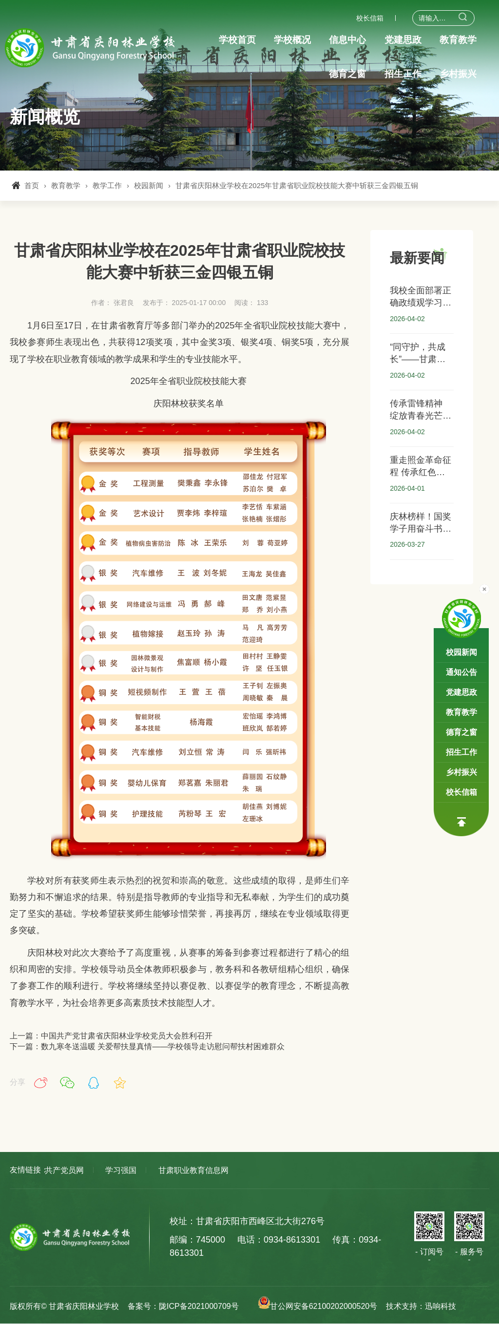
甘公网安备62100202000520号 (316, 1306)
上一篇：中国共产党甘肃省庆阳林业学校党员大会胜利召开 (111, 1036)
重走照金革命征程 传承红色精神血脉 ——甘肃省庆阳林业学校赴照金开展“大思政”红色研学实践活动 (420, 467)
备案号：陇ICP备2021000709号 (183, 1306)
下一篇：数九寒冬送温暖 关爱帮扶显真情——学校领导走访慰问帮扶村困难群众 (147, 1046)
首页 (31, 185)
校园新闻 (148, 185)
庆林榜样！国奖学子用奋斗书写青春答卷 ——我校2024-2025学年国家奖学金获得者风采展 (420, 523)
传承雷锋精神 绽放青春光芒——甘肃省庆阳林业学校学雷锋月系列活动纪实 (420, 410)
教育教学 (65, 185)
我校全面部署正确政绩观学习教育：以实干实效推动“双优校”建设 (420, 297)
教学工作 (107, 185)
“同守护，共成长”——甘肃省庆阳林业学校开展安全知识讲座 (420, 353)
